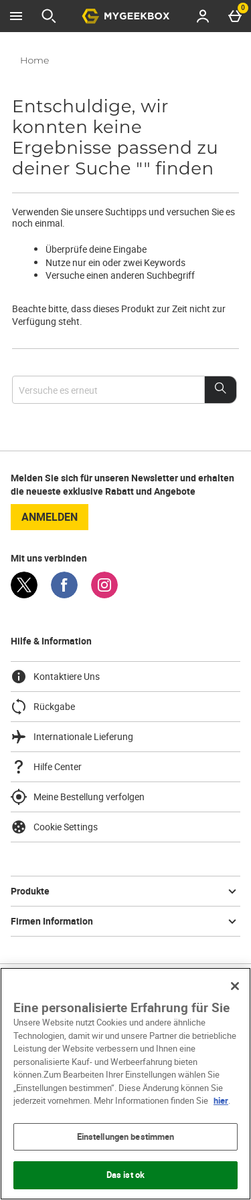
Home (34, 60)
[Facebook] (64, 594)
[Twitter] (24, 594)
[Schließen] (235, 986)
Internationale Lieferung (72, 737)
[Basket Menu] (235, 16)
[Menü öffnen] (16, 16)
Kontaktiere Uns (55, 677)
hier (221, 1100)
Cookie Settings (54, 827)
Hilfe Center (46, 767)
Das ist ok (125, 1175)
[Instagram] (104, 594)
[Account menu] (203, 16)
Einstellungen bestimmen (126, 1136)
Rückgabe (43, 707)
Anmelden (49, 516)
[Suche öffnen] (49, 16)
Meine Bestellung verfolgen (78, 797)
